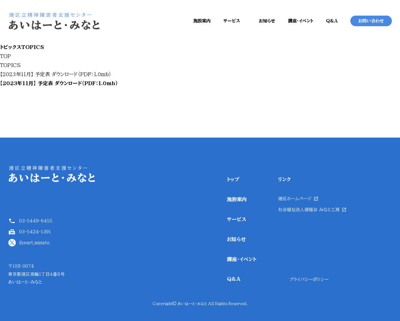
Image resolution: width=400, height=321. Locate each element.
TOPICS (10, 65)
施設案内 (202, 21)
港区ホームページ (295, 199)
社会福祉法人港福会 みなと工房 (309, 209)
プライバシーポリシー (308, 279)
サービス (231, 21)
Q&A (332, 21)
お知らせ (267, 21)
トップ (233, 179)
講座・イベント (300, 21)
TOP (5, 56)
